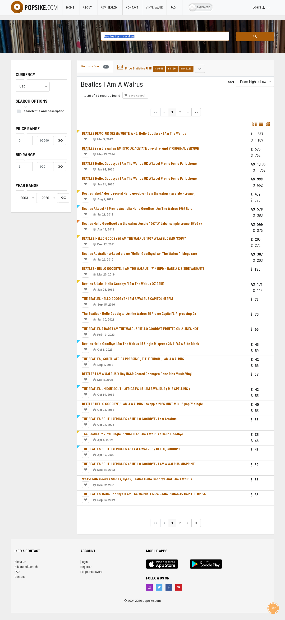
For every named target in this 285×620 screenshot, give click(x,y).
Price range (28, 128)
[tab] (161, 68)
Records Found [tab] (95, 66)
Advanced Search (26, 567)
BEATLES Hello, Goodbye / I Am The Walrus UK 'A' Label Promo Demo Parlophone (139, 163)
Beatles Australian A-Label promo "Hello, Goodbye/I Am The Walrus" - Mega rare (139, 254)
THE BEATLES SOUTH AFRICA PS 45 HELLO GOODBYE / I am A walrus (129, 419)
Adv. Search (110, 7)
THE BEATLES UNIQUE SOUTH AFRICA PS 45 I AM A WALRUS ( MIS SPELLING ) (136, 389)
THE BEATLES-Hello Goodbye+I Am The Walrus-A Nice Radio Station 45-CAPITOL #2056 (144, 494)
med (159, 68)
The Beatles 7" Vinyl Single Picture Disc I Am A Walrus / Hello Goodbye (132, 434)
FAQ (174, 7)
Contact (132, 7)
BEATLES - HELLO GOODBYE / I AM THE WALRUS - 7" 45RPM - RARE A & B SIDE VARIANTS (143, 269)
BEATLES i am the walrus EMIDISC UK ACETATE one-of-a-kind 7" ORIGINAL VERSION (140, 148)
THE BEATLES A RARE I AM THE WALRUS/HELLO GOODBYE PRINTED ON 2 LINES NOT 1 (141, 329)
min (171, 68)
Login (84, 562)
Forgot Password (91, 572)
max (186, 68)
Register (86, 567)
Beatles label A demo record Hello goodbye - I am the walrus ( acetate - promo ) (139, 193)
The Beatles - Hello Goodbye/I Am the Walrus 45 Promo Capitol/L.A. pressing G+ (139, 314)
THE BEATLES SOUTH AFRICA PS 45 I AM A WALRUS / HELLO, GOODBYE (131, 449)
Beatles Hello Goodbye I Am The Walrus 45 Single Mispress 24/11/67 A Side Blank (140, 344)
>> (196, 112)
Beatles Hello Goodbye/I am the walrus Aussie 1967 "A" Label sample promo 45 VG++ (142, 223)
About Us (20, 562)
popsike (34, 7)
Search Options (31, 101)
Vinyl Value (154, 7)
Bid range (25, 154)
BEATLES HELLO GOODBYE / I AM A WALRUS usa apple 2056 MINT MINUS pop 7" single (142, 404)
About (88, 7)
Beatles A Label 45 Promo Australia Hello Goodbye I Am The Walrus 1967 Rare (137, 209)
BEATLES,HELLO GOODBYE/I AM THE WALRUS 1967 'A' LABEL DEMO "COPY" (134, 238)
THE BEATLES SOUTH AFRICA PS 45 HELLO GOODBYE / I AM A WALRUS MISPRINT (138, 464)
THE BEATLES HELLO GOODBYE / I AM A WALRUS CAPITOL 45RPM (127, 299)
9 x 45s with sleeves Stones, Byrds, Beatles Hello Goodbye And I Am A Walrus (137, 479)
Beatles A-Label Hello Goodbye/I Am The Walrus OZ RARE (123, 284)
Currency (25, 74)
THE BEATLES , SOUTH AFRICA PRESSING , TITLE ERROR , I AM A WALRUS (133, 359)
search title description (44, 111)
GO (60, 140)
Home (71, 7)
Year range (27, 185)
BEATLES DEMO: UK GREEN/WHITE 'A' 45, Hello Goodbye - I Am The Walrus (134, 133)
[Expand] (200, 69)
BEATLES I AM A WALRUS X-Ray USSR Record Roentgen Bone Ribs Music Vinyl (137, 374)
